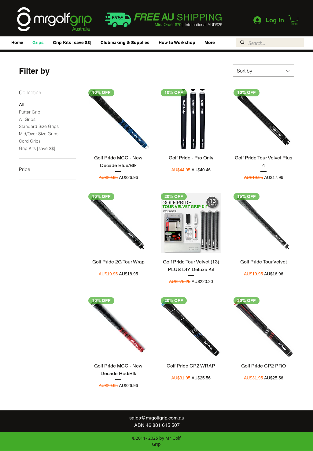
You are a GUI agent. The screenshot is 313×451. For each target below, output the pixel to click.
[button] (294, 20)
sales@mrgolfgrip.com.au (156, 418)
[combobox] (263, 71)
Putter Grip (29, 112)
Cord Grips (30, 141)
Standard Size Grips (39, 126)
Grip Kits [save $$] (37, 148)
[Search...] (269, 43)
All (21, 104)
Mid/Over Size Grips (38, 133)
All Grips (27, 119)
